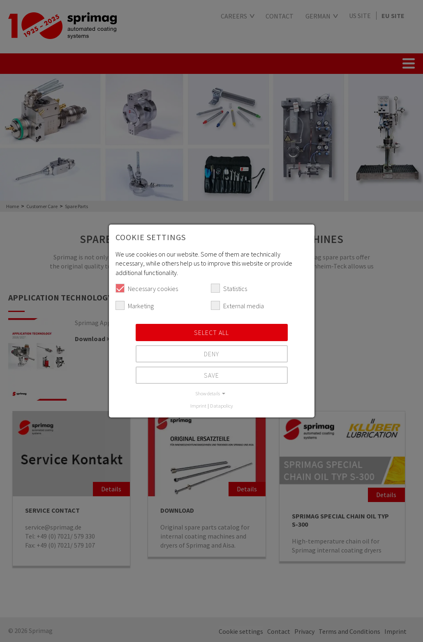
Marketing (135, 305)
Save (211, 375)
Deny (211, 354)
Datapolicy (221, 405)
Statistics (229, 288)
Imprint (198, 405)
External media (237, 305)
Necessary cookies (147, 288)
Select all (211, 332)
